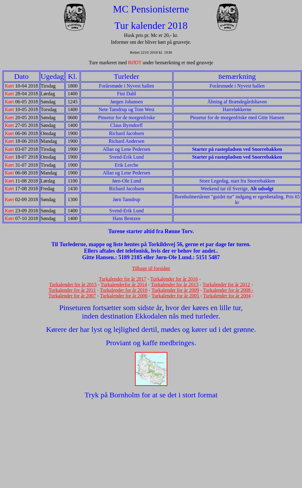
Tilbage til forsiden (151, 268)
